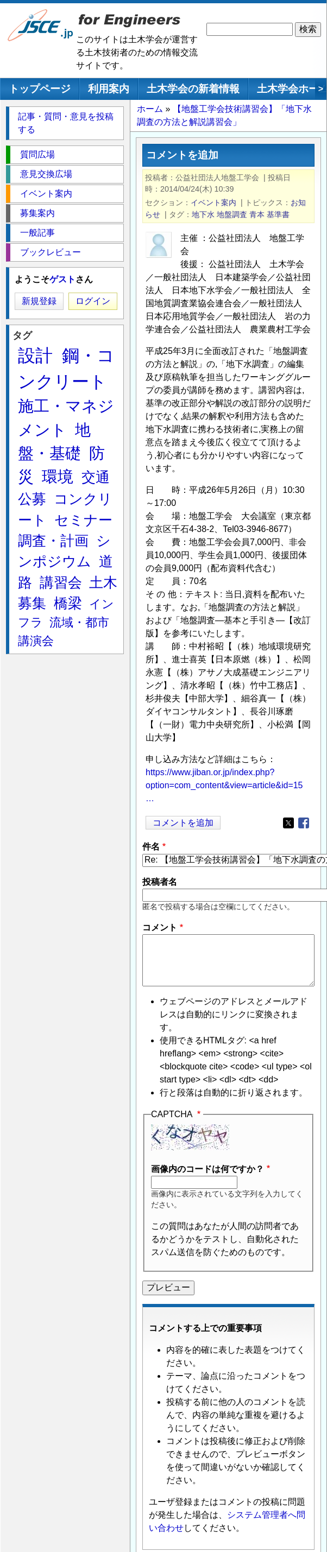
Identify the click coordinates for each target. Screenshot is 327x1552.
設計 (35, 355)
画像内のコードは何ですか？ (207, 1169)
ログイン (93, 301)
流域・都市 (79, 622)
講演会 (36, 641)
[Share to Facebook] (303, 823)
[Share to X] (288, 823)
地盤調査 (232, 214)
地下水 (203, 214)
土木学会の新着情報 (193, 88)
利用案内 (108, 88)
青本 (257, 214)
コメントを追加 (183, 822)
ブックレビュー (50, 252)
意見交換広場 (46, 174)
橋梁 (68, 603)
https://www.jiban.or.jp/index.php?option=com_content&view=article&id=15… (224, 785)
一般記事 (37, 232)
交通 (95, 477)
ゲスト (62, 279)
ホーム (150, 108)
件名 (151, 846)
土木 (103, 582)
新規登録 (39, 301)
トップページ (40, 88)
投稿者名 (159, 881)
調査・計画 (53, 540)
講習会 (61, 582)
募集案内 (37, 213)
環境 (57, 476)
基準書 (278, 214)
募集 (32, 603)
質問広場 (37, 154)
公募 (32, 498)
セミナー (83, 520)
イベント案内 (213, 202)
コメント (159, 927)
